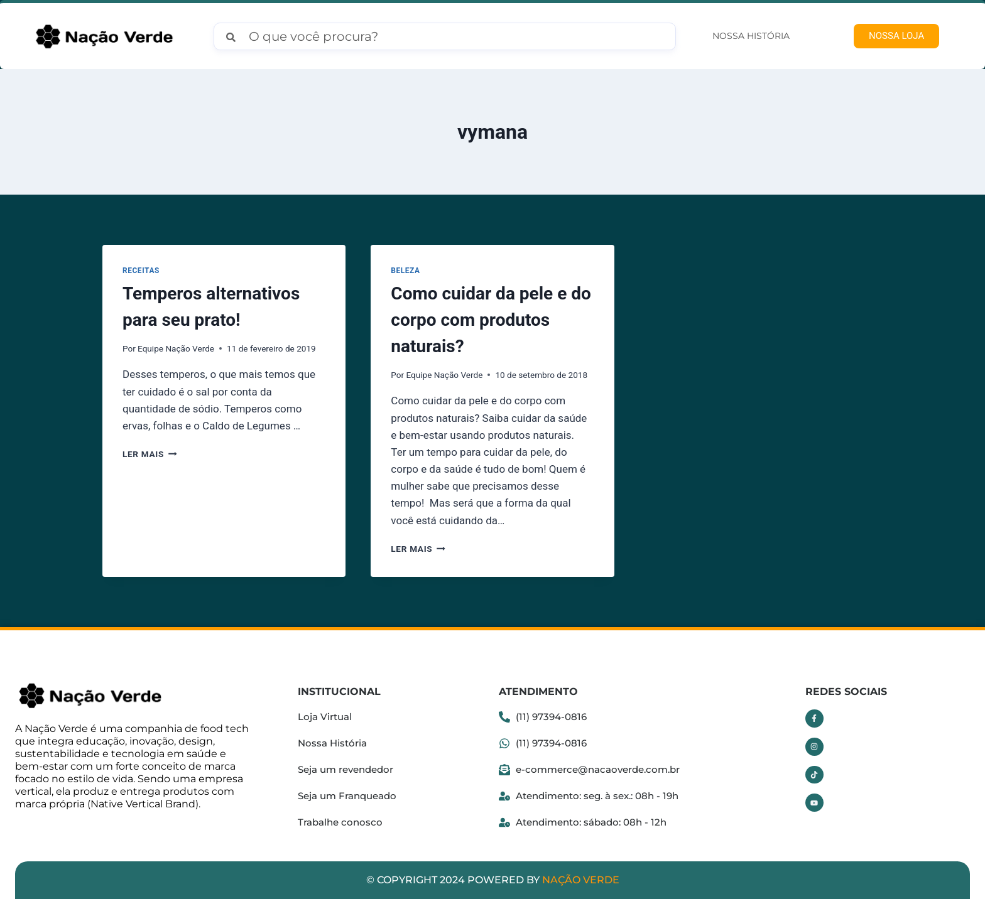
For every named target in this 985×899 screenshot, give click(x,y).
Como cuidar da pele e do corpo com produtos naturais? (491, 320)
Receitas (141, 270)
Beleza (405, 270)
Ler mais (149, 454)
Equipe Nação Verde (176, 348)
